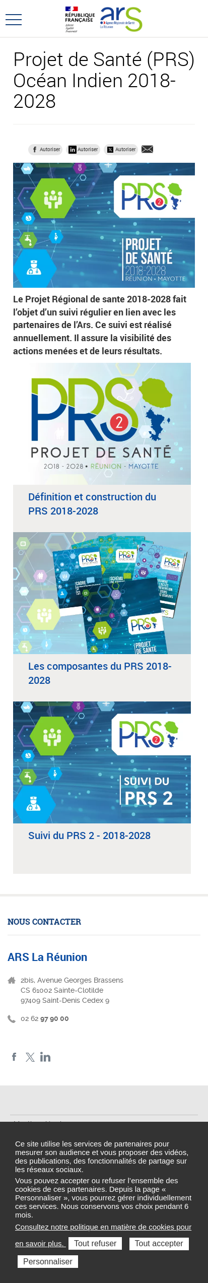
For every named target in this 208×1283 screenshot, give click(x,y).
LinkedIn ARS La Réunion (45, 1057)
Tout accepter (159, 1243)
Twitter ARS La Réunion (30, 1057)
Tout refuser (95, 1243)
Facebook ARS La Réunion (14, 1057)
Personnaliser (48, 1261)
